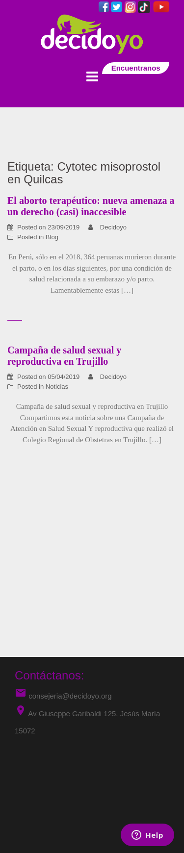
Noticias (57, 386)
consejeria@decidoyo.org (63, 696)
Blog (52, 237)
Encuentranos (135, 68)
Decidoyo (113, 227)
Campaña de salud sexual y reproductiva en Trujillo (64, 356)
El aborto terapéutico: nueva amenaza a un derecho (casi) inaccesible (91, 206)
